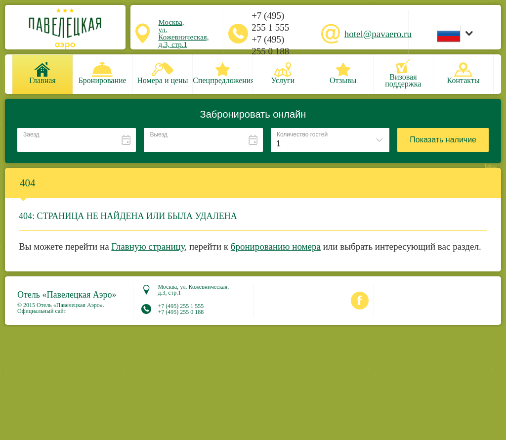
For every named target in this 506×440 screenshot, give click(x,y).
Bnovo (491, 165)
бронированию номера (276, 246)
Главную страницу (147, 246)
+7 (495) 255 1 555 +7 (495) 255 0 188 (270, 33)
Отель (67, 295)
